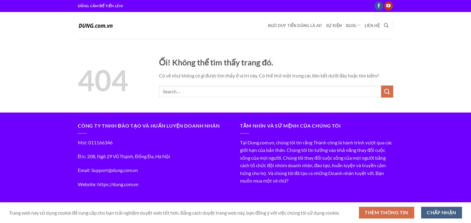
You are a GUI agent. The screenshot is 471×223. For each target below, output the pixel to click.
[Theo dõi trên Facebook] (379, 6)
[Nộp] (387, 91)
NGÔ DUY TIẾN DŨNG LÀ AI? (295, 25)
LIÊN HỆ (372, 25)
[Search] (386, 25)
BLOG (353, 25)
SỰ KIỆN (334, 25)
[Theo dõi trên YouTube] (388, 6)
